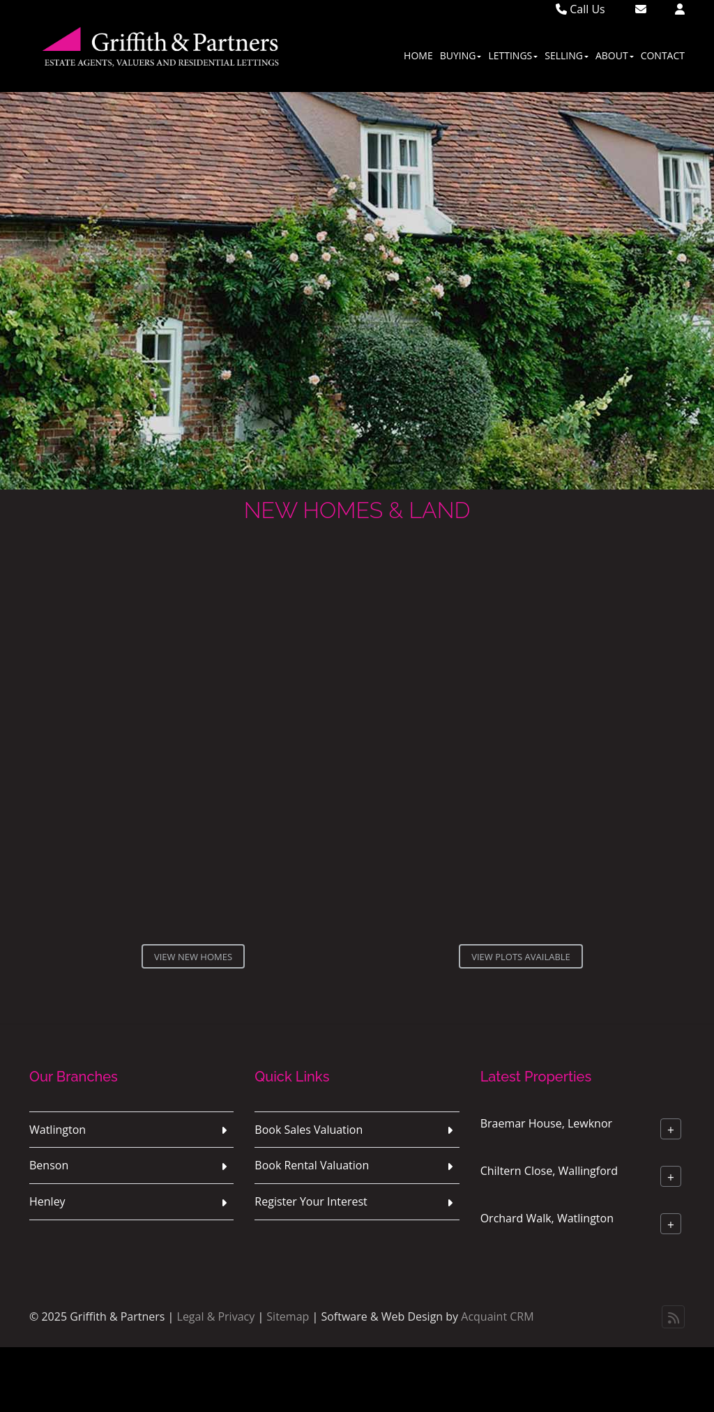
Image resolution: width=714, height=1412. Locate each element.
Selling (566, 55)
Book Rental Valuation (312, 1165)
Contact (663, 55)
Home (418, 55)
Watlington (57, 1129)
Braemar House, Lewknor (546, 1122)
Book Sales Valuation (309, 1129)
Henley (47, 1201)
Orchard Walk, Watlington (547, 1217)
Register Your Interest (311, 1201)
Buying (461, 55)
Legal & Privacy (216, 1316)
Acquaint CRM (497, 1316)
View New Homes (193, 956)
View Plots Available (520, 956)
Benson (48, 1165)
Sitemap (287, 1316)
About (614, 55)
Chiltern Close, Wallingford (549, 1170)
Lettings (513, 55)
